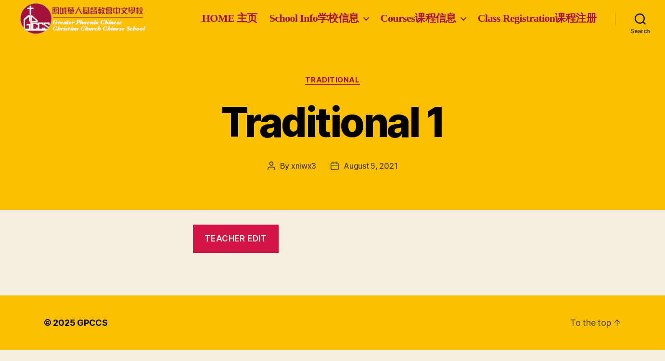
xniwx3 (303, 177)
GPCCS (92, 334)
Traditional (332, 91)
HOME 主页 (360, 16)
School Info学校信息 (444, 16)
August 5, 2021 (370, 177)
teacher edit (236, 249)
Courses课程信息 (549, 16)
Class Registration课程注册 (537, 32)
